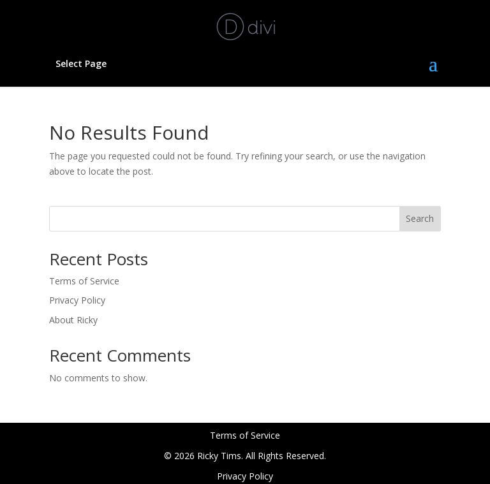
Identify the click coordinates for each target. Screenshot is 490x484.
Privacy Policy (77, 300)
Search (420, 218)
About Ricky (73, 320)
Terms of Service (84, 281)
